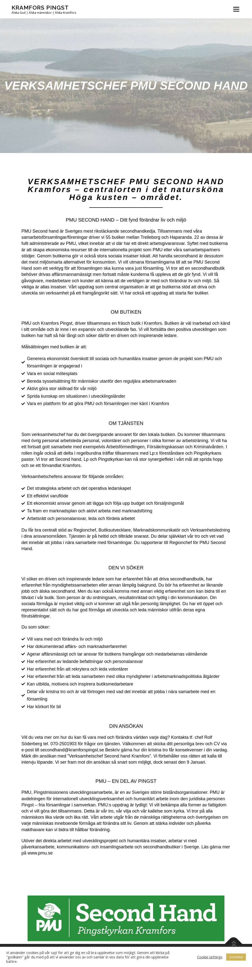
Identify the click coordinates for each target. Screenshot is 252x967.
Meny (236, 9)
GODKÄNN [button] (236, 957)
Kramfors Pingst (40, 7)
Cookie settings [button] (209, 957)
